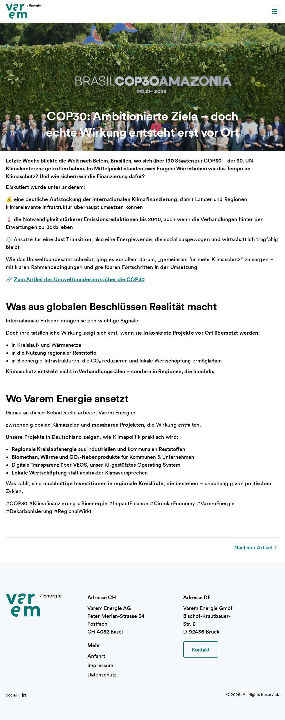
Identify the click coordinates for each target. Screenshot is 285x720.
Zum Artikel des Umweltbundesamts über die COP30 (79, 279)
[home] (23, 11)
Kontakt (201, 650)
